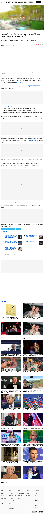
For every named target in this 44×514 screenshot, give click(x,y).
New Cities (11, 505)
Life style (2, 503)
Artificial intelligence (12, 500)
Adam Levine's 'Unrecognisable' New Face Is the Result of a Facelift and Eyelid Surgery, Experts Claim (32, 462)
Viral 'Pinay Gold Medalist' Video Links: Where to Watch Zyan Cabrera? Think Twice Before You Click (32, 337)
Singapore (27, 493)
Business (2, 495)
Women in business (12, 501)
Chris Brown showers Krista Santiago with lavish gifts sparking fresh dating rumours (18, 110)
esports (10, 503)
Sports (2, 505)
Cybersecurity (11, 498)
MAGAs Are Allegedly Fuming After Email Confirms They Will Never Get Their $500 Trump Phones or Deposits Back (10, 318)
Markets (2, 493)
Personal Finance (3, 498)
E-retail (10, 490)
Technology (2, 500)
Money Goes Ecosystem (30, 241)
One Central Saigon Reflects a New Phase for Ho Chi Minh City (11, 242)
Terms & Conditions (21, 493)
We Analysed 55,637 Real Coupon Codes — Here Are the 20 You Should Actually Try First (11, 236)
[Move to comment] (42, 45)
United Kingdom (28, 495)
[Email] (40, 45)
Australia (27, 490)
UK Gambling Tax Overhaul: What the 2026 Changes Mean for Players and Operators (10, 248)
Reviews (2, 506)
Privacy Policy (20, 495)
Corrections (19, 498)
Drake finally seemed (12, 136)
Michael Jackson (32, 140)
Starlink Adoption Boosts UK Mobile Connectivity (31, 236)
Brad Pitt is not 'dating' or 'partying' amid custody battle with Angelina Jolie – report (18, 108)
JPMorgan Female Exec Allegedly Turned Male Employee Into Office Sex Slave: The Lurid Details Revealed (11, 462)
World (2, 490)
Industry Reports (11, 508)
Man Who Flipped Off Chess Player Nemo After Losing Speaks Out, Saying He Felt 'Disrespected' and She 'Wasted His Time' (33, 373)
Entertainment (3, 501)
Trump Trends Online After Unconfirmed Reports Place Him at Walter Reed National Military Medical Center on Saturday (11, 391)
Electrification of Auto (12, 495)
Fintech (10, 506)
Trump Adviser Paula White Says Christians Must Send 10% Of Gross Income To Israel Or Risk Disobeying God (10, 481)
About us (19, 490)
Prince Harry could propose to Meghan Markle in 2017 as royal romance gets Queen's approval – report (22, 112)
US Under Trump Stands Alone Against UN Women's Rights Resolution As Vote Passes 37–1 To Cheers (32, 409)
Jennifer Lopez (19, 82)
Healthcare (11, 493)
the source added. (7, 203)
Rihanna (36, 78)
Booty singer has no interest (34, 85)
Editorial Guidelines (33, 257)
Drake (2, 82)
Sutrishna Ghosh (5, 43)
